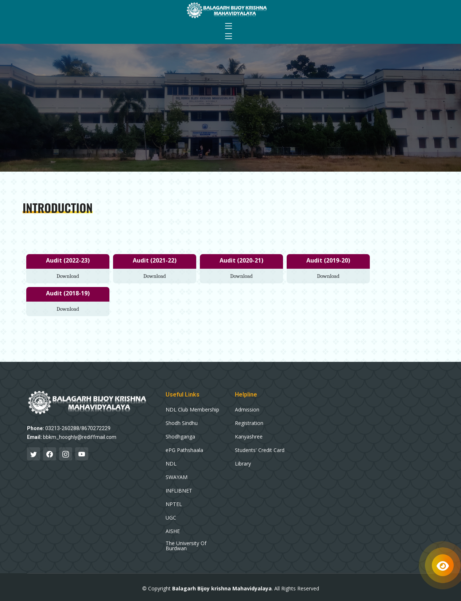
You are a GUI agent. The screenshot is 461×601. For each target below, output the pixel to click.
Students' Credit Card (259, 450)
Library (243, 463)
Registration (249, 423)
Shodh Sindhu (182, 423)
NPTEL (174, 504)
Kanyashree (249, 436)
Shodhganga (180, 436)
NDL (171, 463)
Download (68, 276)
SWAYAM (176, 477)
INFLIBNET (179, 490)
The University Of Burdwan (186, 546)
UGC (171, 517)
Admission (247, 409)
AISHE (173, 531)
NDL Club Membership (192, 409)
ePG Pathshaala (184, 450)
